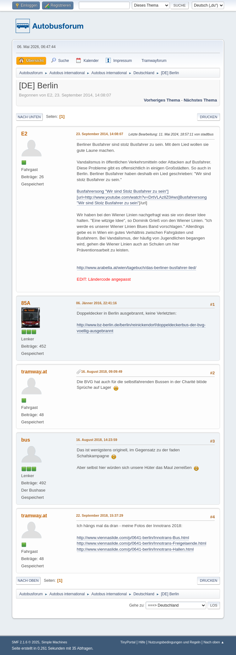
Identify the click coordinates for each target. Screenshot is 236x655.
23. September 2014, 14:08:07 (99, 134)
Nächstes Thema (200, 100)
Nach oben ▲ (214, 642)
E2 (24, 133)
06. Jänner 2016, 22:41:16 (96, 303)
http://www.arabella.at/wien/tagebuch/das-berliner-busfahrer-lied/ (136, 267)
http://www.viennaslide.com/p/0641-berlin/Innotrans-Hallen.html (135, 549)
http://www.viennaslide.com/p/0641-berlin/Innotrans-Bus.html (133, 537)
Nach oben (28, 580)
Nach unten (29, 117)
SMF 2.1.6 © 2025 (26, 642)
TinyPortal (127, 642)
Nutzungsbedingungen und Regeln (174, 642)
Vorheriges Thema (162, 100)
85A (25, 303)
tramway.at (34, 371)
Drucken (208, 117)
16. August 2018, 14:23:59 (96, 440)
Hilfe (141, 642)
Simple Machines (54, 642)
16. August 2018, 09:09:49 (101, 371)
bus (25, 440)
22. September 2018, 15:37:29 (99, 515)
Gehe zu (136, 605)
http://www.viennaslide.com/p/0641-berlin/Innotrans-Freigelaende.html (141, 543)
